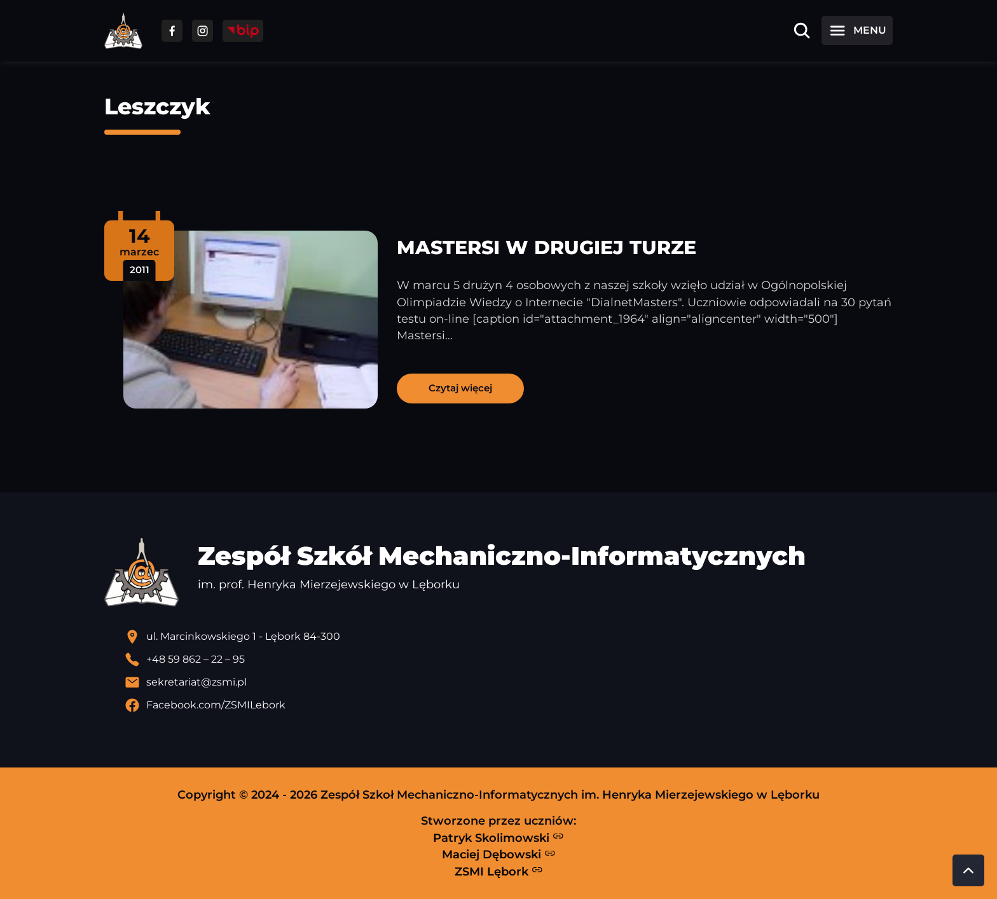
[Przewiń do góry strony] (968, 870)
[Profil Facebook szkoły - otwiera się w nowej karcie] (509, 705)
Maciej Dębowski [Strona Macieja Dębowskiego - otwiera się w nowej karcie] (499, 855)
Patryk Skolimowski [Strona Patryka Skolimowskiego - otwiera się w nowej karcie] (498, 837)
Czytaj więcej (460, 388)
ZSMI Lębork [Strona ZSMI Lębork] (499, 871)
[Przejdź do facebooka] (172, 31)
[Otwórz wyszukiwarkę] (802, 30)
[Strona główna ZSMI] (123, 31)
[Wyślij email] (509, 682)
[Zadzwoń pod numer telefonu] (509, 659)
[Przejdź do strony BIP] (243, 31)
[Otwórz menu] (857, 30)
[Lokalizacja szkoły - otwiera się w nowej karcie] (509, 636)
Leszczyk (157, 106)
